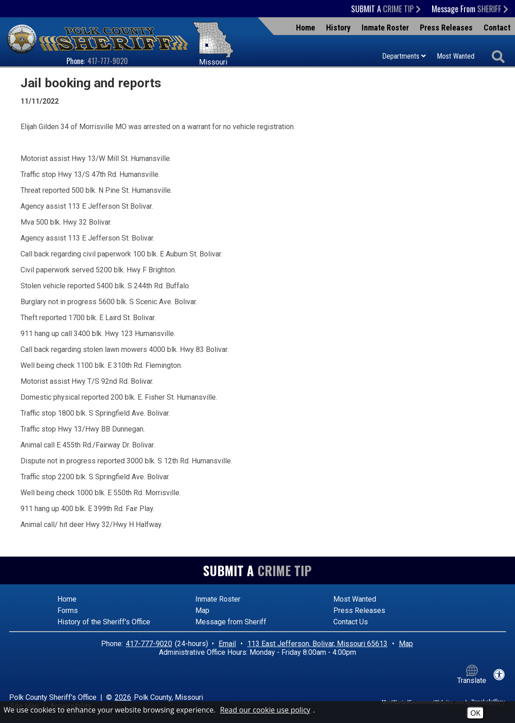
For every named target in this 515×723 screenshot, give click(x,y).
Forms (67, 610)
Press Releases (446, 27)
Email (227, 643)
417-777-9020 (107, 60)
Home (305, 27)
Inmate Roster (385, 27)
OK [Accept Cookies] (475, 713)
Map (202, 610)
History (338, 27)
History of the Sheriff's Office (103, 622)
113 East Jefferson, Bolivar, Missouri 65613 (317, 643)
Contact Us (350, 622)
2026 (123, 697)
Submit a (386, 9)
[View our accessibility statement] (499, 675)
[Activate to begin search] (498, 57)
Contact (497, 27)
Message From (470, 9)
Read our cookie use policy (265, 710)
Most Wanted (455, 56)
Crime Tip (284, 570)
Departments (404, 56)
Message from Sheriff (230, 622)
